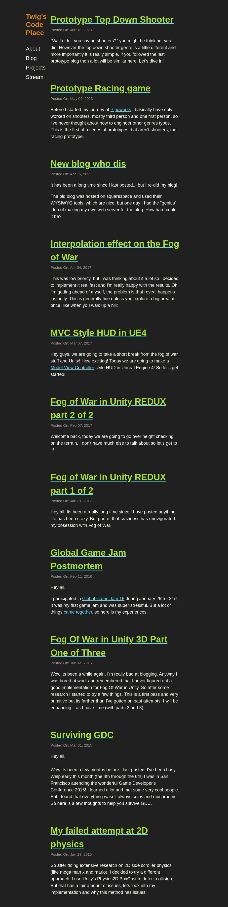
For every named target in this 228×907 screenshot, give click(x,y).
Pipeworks (121, 109)
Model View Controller (72, 367)
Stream (34, 77)
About (33, 49)
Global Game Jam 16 (103, 598)
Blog (31, 58)
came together (78, 612)
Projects (35, 68)
